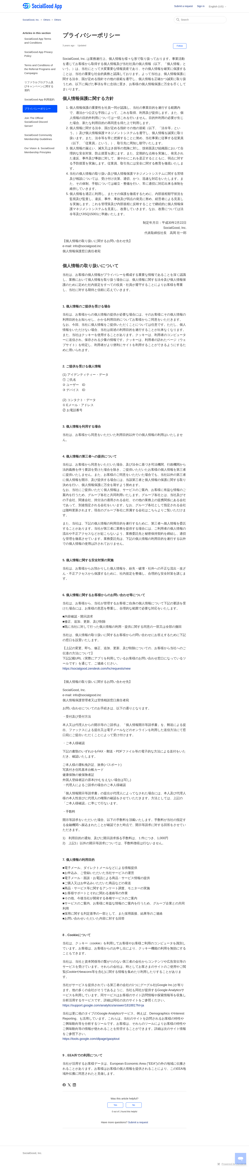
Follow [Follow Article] (180, 46)
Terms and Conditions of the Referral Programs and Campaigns (40, 69)
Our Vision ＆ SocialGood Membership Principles (39, 150)
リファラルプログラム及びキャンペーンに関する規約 (38, 86)
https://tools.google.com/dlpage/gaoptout (91, 1039)
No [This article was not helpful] (133, 1105)
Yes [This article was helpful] (115, 1105)
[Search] (200, 19)
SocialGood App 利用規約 (39, 99)
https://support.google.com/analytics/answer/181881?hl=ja (103, 1005)
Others (46, 19)
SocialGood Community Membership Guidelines (38, 137)
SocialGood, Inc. (31, 19)
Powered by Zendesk (234, 1163)
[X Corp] (69, 1084)
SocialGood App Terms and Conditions (37, 40)
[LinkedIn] (74, 1084)
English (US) (217, 6)
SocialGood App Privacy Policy (38, 54)
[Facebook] (64, 1084)
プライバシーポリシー (37, 108)
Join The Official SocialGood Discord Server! (36, 121)
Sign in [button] (201, 6)
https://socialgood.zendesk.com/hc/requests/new (97, 668)
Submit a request (183, 6)
